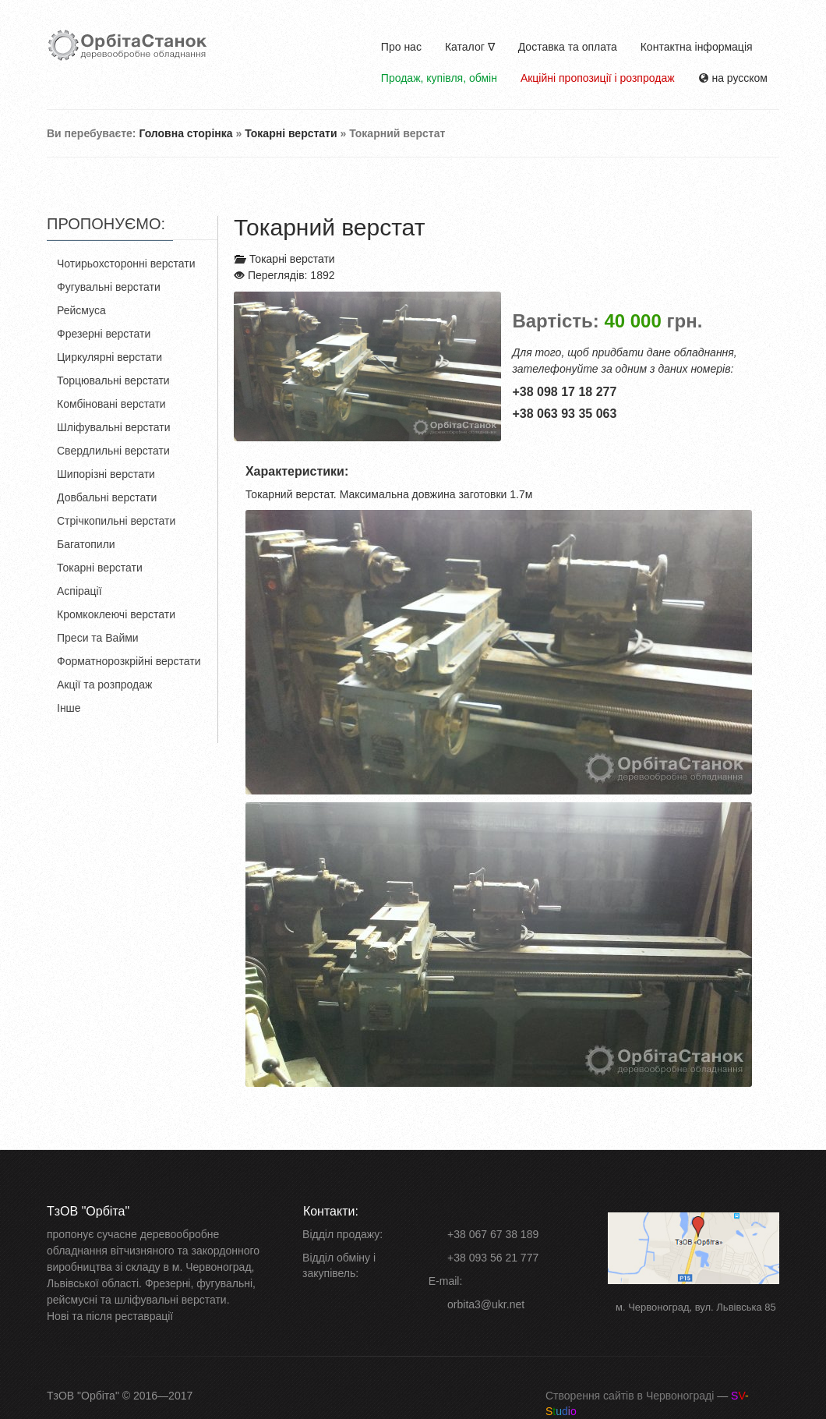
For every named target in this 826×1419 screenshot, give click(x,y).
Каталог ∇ (470, 47)
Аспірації (79, 591)
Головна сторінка (185, 133)
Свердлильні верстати (113, 450)
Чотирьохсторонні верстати (126, 263)
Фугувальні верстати (109, 287)
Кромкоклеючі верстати (116, 614)
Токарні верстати (291, 133)
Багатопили (86, 544)
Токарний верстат (329, 227)
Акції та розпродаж (104, 684)
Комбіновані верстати (111, 404)
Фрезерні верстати (103, 333)
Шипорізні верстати (106, 474)
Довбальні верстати (107, 497)
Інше (69, 708)
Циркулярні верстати (109, 357)
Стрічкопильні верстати (116, 521)
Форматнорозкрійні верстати (128, 661)
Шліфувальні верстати (114, 427)
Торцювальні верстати (113, 380)
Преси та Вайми (98, 638)
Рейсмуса (81, 310)
